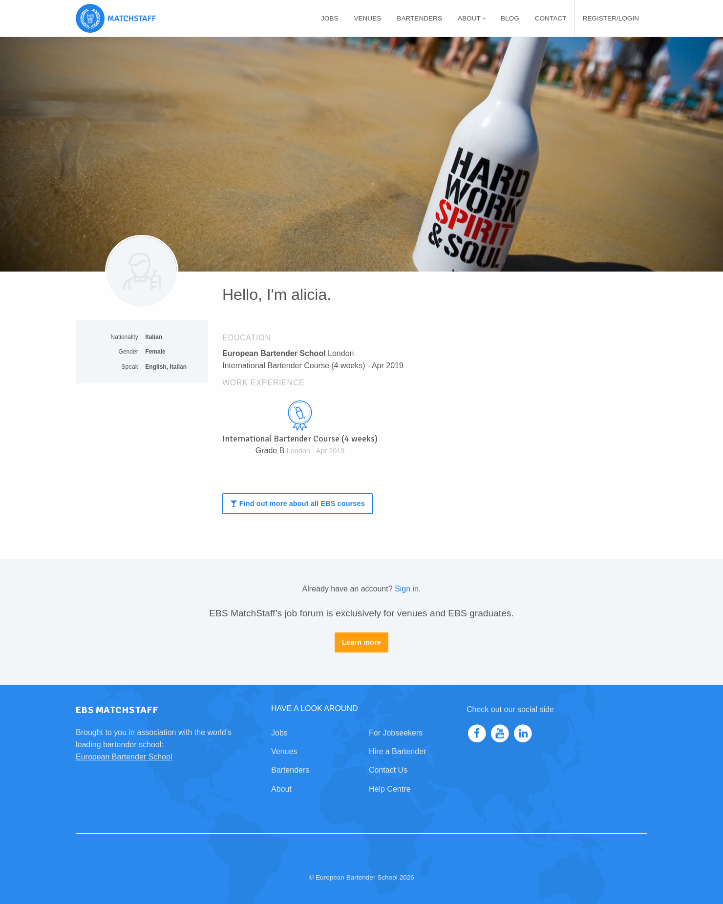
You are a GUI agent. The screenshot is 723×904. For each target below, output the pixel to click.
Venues (367, 18)
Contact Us (388, 770)
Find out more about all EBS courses (297, 503)
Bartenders (419, 18)
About (472, 18)
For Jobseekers (396, 733)
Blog (510, 18)
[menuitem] (329, 18)
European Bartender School (124, 757)
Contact (551, 18)
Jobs (330, 18)
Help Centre (389, 789)
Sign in (407, 589)
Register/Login (610, 18)
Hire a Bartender (397, 751)
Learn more (361, 642)
